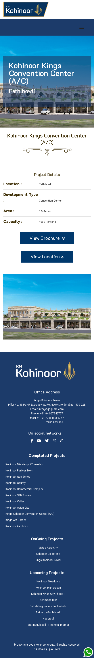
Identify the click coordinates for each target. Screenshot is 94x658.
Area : (8, 210)
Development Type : (20, 197)
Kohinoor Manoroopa (48, 587)
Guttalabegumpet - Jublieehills (48, 606)
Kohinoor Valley (15, 501)
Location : (12, 183)
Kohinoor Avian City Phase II (48, 593)
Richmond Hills (48, 600)
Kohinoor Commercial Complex (24, 489)
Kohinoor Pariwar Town (19, 470)
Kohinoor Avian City (17, 507)
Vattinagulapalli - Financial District (48, 624)
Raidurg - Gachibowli (48, 612)
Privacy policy (47, 649)
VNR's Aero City (48, 547)
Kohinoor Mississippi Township (24, 464)
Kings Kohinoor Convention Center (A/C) (30, 513)
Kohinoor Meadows (48, 581)
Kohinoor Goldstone (48, 553)
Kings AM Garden (16, 520)
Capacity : (12, 221)
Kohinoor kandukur (17, 526)
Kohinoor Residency (18, 476)
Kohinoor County (16, 482)
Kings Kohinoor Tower (48, 560)
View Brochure (47, 238)
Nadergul (48, 618)
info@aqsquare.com (51, 409)
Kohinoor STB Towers (18, 495)
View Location (47, 256)
